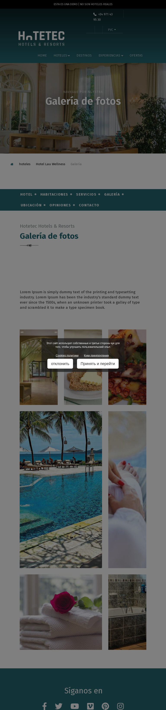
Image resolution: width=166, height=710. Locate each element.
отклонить (60, 364)
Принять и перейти (98, 364)
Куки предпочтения (96, 355)
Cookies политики (67, 355)
